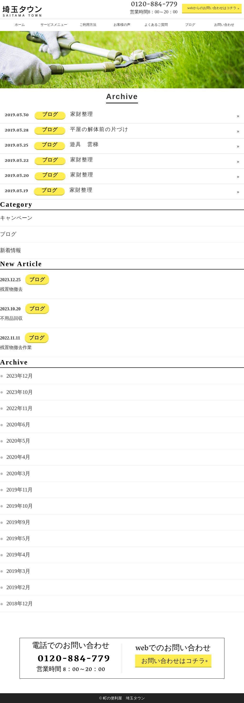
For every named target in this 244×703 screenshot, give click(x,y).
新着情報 (10, 250)
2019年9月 (18, 522)
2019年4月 (18, 555)
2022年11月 (19, 408)
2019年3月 (18, 571)
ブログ (8, 234)
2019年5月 (18, 538)
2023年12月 (19, 376)
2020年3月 (18, 473)
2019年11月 (19, 490)
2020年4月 (18, 457)
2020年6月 (18, 425)
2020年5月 (18, 441)
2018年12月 (19, 604)
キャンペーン (16, 218)
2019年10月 (19, 506)
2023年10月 (19, 392)
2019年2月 (18, 587)
